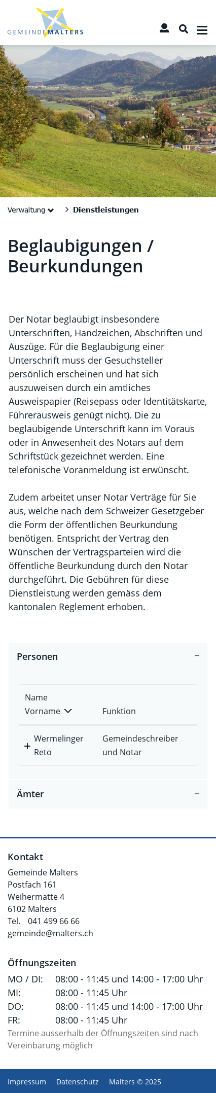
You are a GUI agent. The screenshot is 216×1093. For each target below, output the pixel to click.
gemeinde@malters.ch (50, 933)
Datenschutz (77, 1081)
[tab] (108, 657)
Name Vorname (42, 704)
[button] (33, 209)
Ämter (30, 794)
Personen (37, 656)
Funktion (119, 711)
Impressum (27, 1081)
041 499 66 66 (54, 921)
